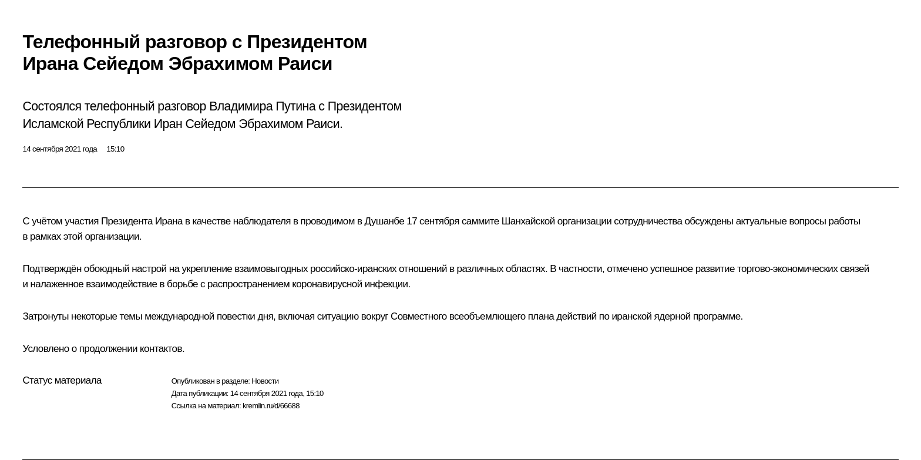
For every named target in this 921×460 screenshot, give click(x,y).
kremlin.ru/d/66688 (271, 405)
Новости (264, 381)
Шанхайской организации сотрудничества (592, 221)
